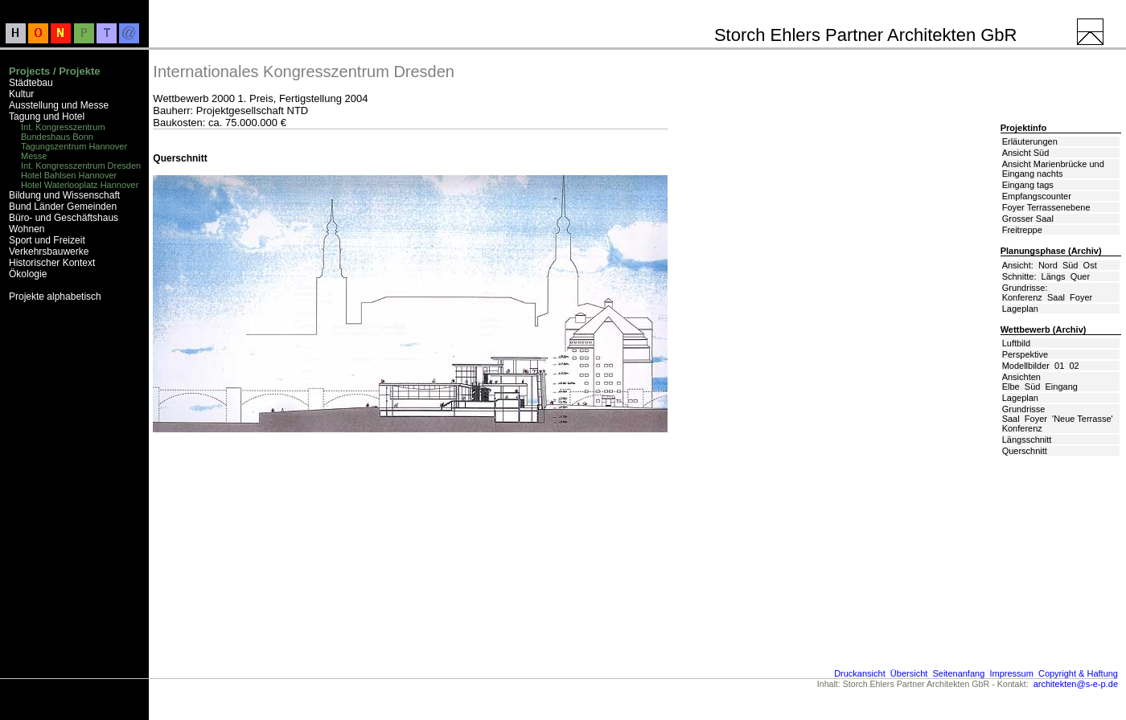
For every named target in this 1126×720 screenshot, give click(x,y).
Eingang (1062, 386)
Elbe (1011, 386)
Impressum (1011, 673)
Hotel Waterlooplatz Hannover (79, 185)
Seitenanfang (958, 673)
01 (1059, 365)
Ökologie (28, 274)
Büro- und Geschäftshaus (63, 217)
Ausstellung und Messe (59, 105)
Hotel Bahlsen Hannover (69, 175)
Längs (1054, 276)
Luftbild (1016, 343)
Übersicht (908, 673)
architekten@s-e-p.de (1076, 684)
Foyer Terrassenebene (1046, 207)
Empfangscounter (1036, 196)
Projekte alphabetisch (55, 296)
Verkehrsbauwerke (48, 251)
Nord (1048, 265)
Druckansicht (860, 673)
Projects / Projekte (54, 71)
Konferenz (1022, 297)
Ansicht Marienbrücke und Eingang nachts (1053, 168)
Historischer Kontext (52, 262)
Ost (1090, 265)
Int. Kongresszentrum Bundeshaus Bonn (63, 131)
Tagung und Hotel (46, 116)
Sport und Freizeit (47, 240)
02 (1074, 365)
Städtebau (31, 82)
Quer (1080, 276)
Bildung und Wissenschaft (64, 195)
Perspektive (1025, 354)
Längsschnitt (1027, 439)
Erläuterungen (1030, 141)
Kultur (21, 94)
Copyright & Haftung (1078, 673)
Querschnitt (1024, 451)
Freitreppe (1022, 230)
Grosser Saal (1028, 218)
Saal (1056, 297)
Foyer (1081, 297)
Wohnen (26, 229)
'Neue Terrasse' (1082, 418)
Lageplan (1020, 308)
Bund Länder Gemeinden (63, 206)
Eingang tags (1028, 185)
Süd (1070, 265)
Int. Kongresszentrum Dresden (81, 165)
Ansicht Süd (1026, 153)
